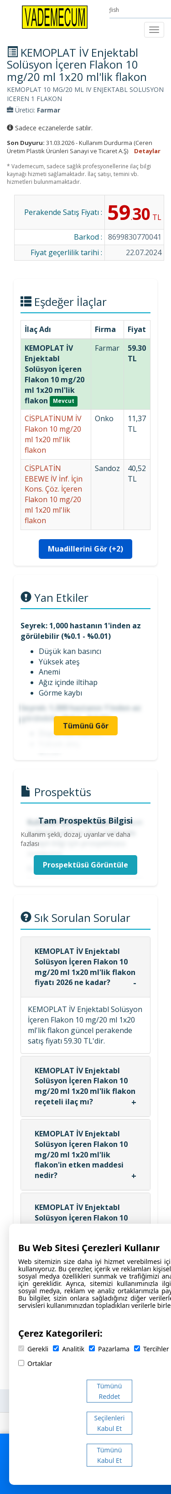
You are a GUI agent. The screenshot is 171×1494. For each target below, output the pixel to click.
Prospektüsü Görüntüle (85, 865)
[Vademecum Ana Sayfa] (54, 16)
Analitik (68, 1348)
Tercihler (151, 1348)
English (110, 10)
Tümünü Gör (86, 726)
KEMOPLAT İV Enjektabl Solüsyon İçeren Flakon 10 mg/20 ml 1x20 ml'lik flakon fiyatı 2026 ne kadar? (85, 967)
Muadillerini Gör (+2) (85, 549)
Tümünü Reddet (109, 1391)
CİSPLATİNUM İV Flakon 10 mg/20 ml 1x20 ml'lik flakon (53, 434)
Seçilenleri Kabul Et (109, 1423)
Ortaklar (35, 1363)
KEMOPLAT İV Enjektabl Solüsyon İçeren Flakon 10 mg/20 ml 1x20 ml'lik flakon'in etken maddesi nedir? (81, 1154)
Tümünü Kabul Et (109, 1455)
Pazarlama (109, 1348)
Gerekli (33, 1348)
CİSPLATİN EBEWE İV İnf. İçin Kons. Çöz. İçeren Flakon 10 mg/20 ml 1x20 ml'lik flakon (54, 494)
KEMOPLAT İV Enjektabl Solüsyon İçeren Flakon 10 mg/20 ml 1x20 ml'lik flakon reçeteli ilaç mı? (85, 1086)
